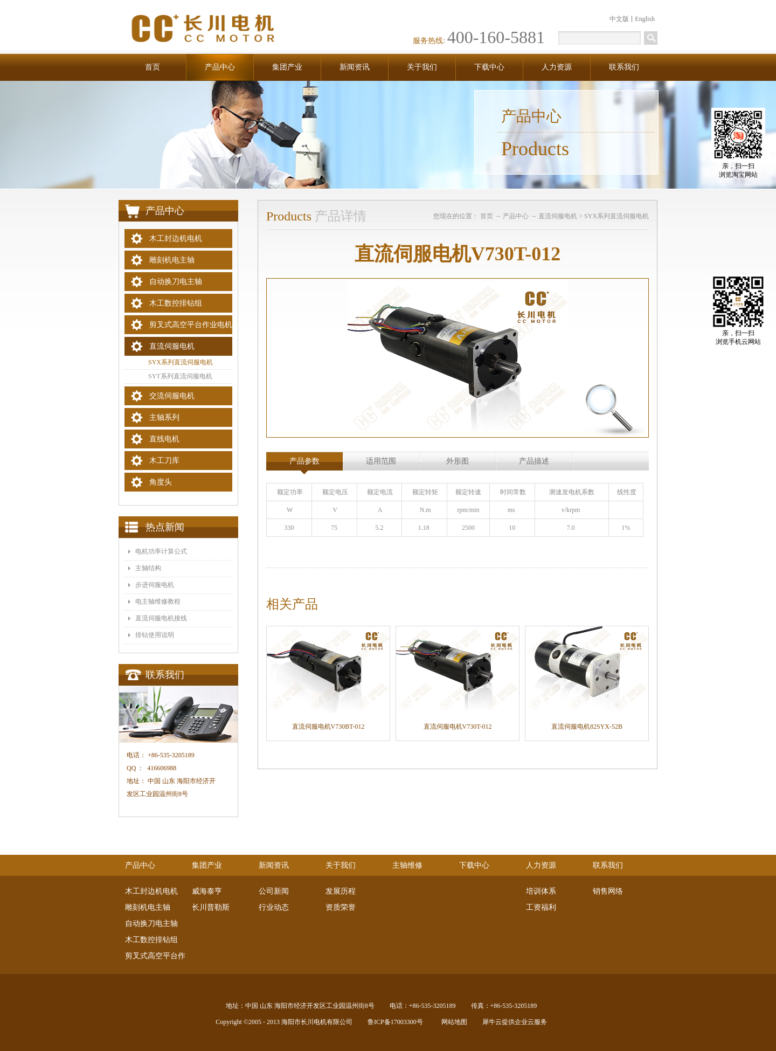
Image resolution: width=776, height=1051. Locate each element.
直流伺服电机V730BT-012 (328, 726)
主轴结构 (148, 568)
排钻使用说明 (154, 635)
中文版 (619, 19)
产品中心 (516, 216)
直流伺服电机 (557, 216)
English (645, 19)
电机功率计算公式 (161, 551)
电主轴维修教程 (158, 601)
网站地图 (452, 1022)
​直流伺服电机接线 (161, 618)
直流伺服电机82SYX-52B (586, 726)
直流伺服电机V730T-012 (458, 726)
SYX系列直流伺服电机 (616, 216)
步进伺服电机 (154, 585)
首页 (152, 67)
